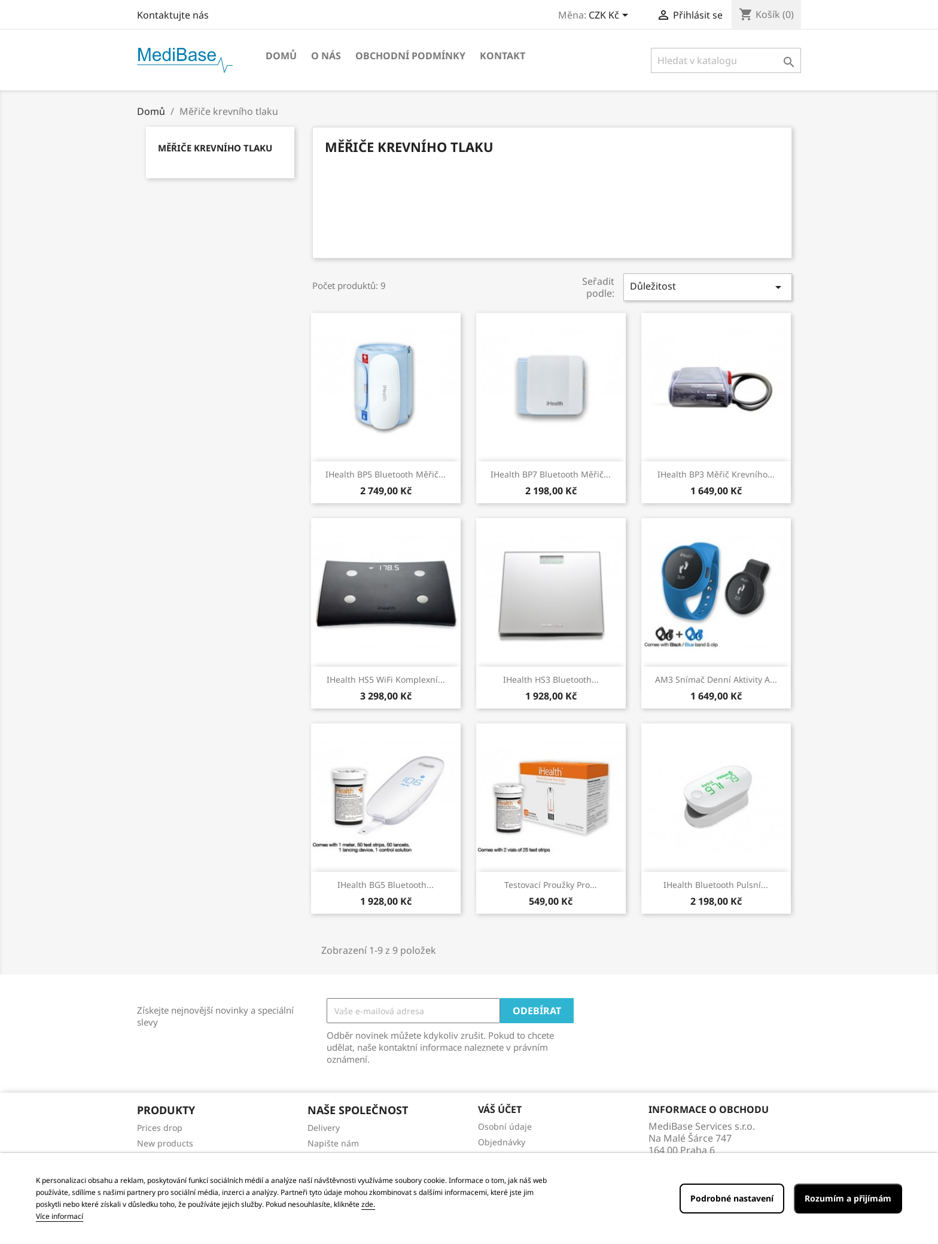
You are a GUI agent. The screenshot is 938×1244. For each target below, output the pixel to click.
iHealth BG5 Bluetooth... (385, 884)
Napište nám (333, 1143)
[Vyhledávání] (726, 60)
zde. (368, 1204)
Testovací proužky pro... (550, 884)
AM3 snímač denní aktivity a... (716, 679)
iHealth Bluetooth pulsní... (715, 884)
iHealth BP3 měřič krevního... (716, 474)
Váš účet (500, 1109)
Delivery (323, 1127)
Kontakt (502, 55)
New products (165, 1143)
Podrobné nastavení (731, 1198)
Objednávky (501, 1142)
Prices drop (159, 1127)
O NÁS (326, 55)
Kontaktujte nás (173, 15)
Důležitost (707, 286)
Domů (281, 55)
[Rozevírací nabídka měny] (610, 16)
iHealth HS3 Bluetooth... (551, 679)
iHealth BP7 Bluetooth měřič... (551, 474)
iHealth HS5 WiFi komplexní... (386, 679)
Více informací (59, 1216)
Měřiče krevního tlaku (215, 148)
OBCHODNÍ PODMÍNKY (410, 55)
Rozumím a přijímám (848, 1198)
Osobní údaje (505, 1126)
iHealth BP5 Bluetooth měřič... (385, 474)
